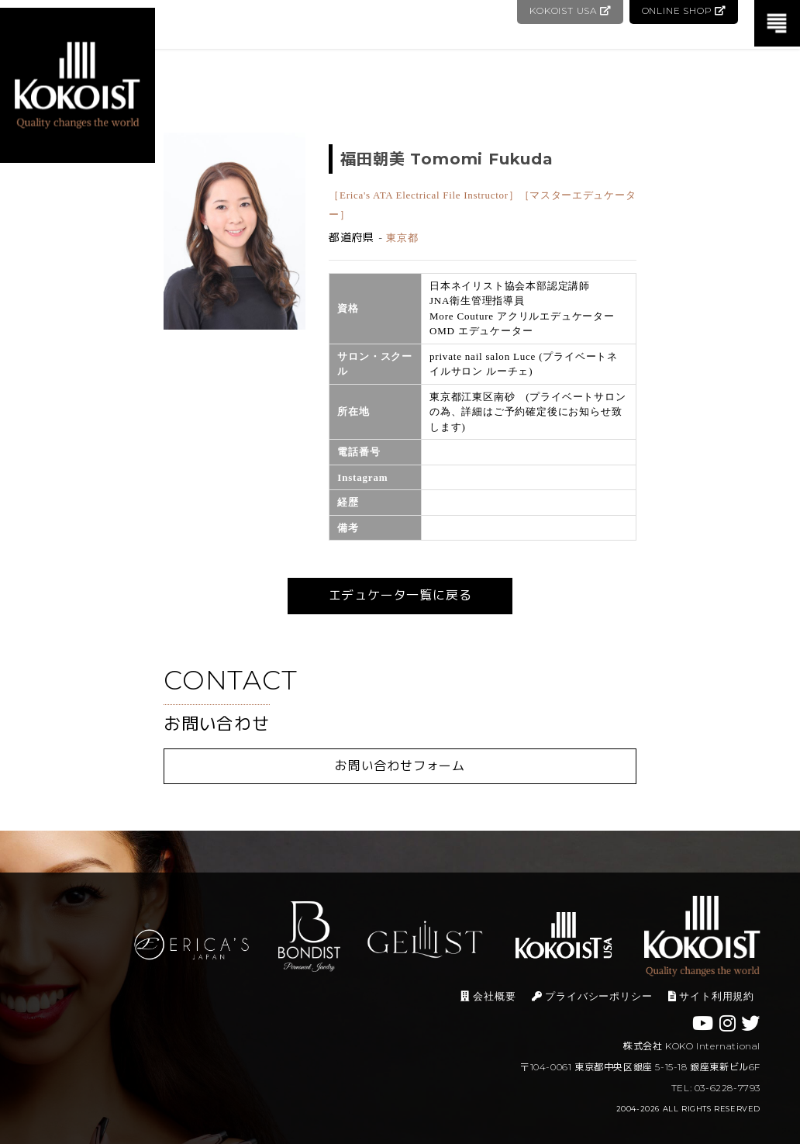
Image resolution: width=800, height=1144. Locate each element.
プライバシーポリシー (592, 996)
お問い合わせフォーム (400, 766)
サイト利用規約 (711, 996)
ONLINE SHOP (683, 10)
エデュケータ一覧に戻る (400, 595)
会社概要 (488, 996)
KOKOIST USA (568, 10)
